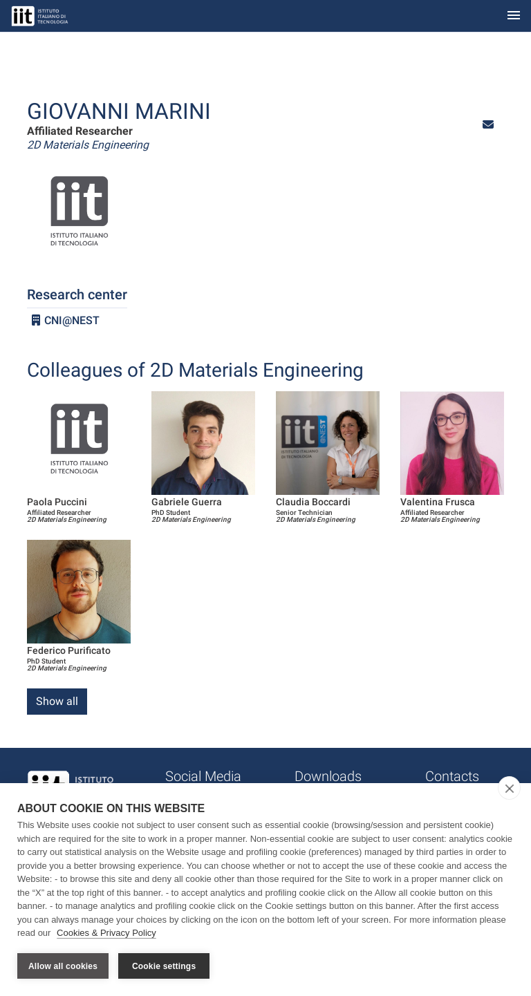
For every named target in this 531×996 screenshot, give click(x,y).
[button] (488, 124)
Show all (57, 701)
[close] (509, 788)
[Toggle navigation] (513, 16)
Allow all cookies (62, 966)
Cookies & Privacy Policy (106, 933)
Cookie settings (164, 966)
